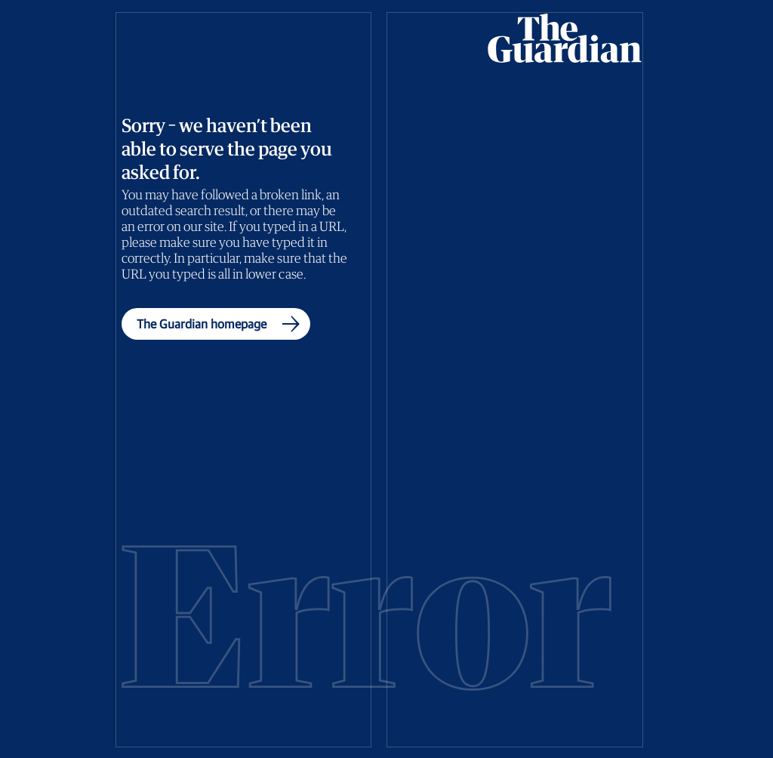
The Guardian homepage (221, 324)
